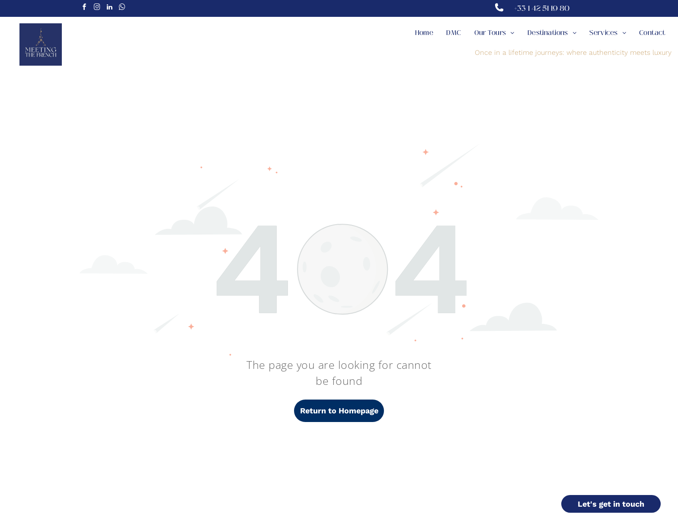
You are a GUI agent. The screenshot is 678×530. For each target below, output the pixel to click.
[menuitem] (424, 33)
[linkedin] (109, 8)
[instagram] (97, 8)
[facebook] (84, 8)
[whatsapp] (122, 8)
